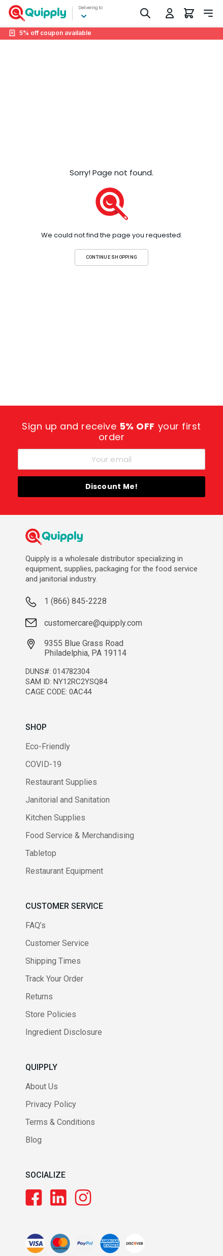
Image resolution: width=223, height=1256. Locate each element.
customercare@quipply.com (93, 623)
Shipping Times (53, 961)
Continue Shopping (112, 257)
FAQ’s (35, 925)
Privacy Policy (50, 1104)
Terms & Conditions (60, 1122)
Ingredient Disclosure (63, 1032)
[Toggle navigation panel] (208, 13)
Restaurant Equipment (64, 871)
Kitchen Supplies (55, 817)
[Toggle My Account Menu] (170, 13)
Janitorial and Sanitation (67, 800)
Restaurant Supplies (61, 782)
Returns (39, 996)
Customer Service (57, 943)
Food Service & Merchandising (79, 835)
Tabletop (40, 853)
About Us (41, 1086)
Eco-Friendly (47, 746)
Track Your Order (54, 979)
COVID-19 (43, 764)
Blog (33, 1140)
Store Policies (50, 1014)
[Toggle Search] (145, 13)
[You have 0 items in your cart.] (189, 13)
